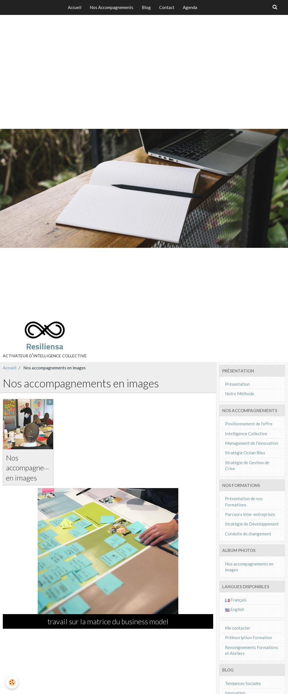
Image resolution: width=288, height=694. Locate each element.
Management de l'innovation (251, 443)
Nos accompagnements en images (34, 467)
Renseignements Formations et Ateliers (251, 650)
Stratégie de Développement (252, 523)
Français (235, 599)
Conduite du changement (248, 533)
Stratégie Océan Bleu (245, 452)
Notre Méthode (239, 393)
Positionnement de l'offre (249, 423)
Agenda (190, 7)
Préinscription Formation (248, 637)
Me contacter (237, 627)
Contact (166, 7)
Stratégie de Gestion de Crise (247, 465)
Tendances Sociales (243, 683)
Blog (146, 7)
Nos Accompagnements (111, 7)
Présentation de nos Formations (244, 501)
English (234, 609)
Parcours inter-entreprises (250, 514)
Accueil (74, 7)
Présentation (237, 384)
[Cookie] (12, 682)
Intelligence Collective (246, 433)
